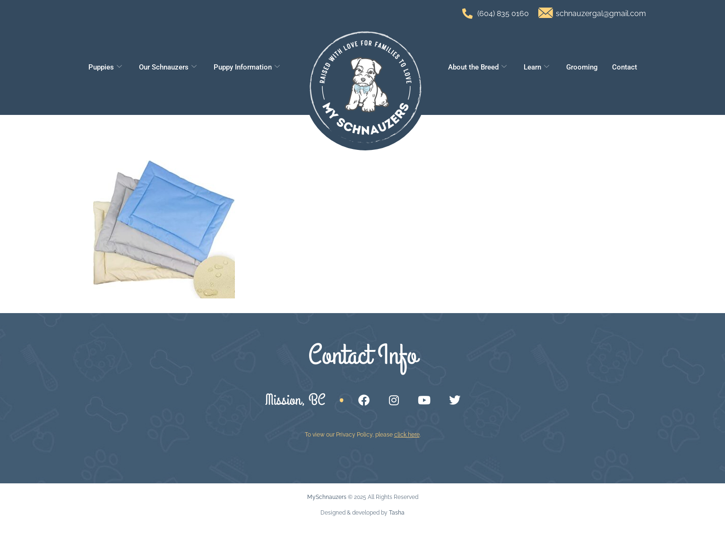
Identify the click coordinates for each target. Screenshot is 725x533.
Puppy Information (247, 67)
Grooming (582, 67)
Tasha (397, 512)
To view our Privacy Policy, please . (363, 434)
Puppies (105, 67)
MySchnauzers (326, 497)
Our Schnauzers (168, 67)
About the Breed (477, 67)
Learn (536, 67)
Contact (624, 67)
